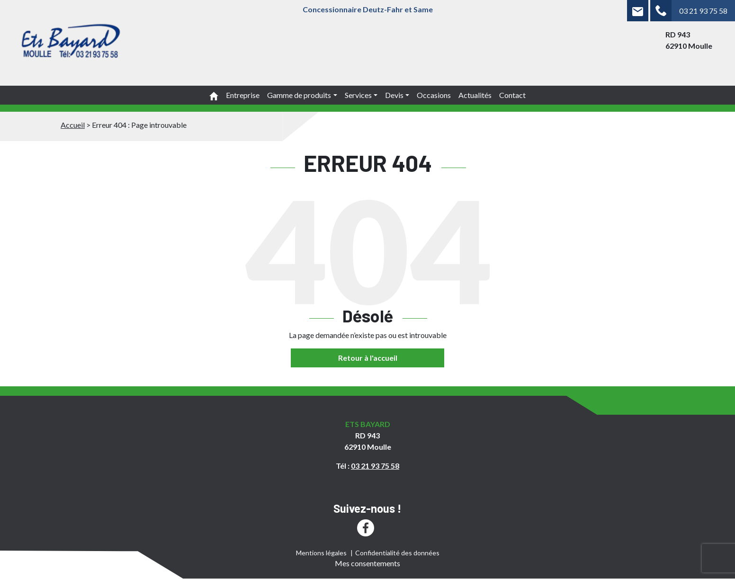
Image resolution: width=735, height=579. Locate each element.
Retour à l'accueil (367, 357)
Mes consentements (367, 563)
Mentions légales (321, 553)
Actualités (475, 94)
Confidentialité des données (397, 553)
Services (358, 94)
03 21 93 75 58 (703, 10)
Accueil (73, 124)
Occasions (434, 94)
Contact (512, 94)
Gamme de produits (299, 94)
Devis (394, 94)
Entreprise (243, 94)
